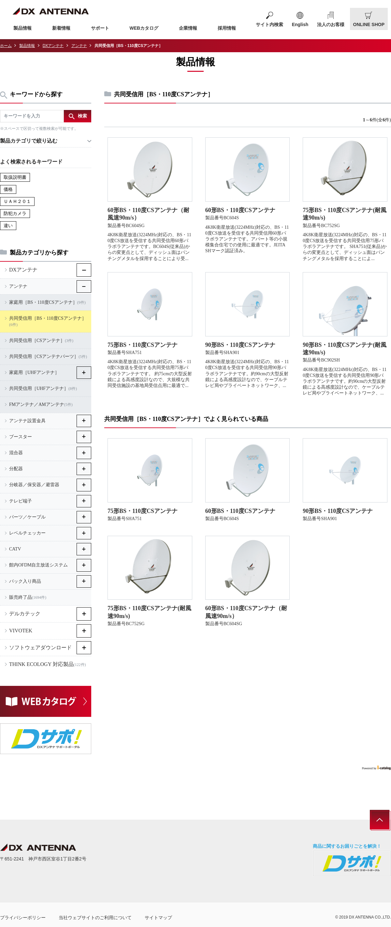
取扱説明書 (15, 177)
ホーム (6, 45)
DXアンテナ (53, 45)
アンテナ (79, 45)
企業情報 (188, 28)
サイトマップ (158, 917)
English (300, 24)
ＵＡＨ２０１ (17, 201)
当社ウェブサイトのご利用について (95, 917)
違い (8, 225)
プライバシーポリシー (23, 917)
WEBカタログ (144, 28)
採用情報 (227, 28)
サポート (100, 28)
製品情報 (22, 28)
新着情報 (61, 28)
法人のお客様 (330, 24)
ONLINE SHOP (368, 24)
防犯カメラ (15, 213)
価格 (8, 189)
